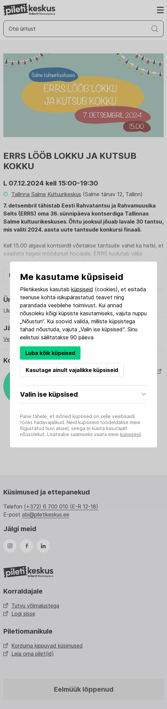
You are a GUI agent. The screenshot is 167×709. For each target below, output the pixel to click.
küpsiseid (82, 289)
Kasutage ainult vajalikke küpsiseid (72, 370)
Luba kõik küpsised (50, 353)
